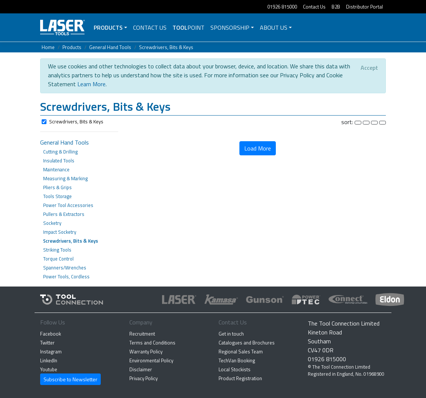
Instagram (51, 351)
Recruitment (142, 333)
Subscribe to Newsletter (70, 379)
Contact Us (314, 6)
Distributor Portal (364, 6)
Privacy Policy (143, 378)
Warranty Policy (145, 351)
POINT (188, 27)
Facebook (50, 333)
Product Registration (240, 378)
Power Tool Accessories (68, 205)
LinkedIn (48, 360)
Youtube (48, 369)
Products (108, 27)
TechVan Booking (237, 360)
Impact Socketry (59, 232)
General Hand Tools (110, 47)
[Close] (369, 68)
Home (48, 47)
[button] (213, 107)
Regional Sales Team (241, 351)
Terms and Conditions (152, 342)
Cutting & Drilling (60, 151)
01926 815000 (282, 6)
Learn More (91, 84)
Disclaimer (140, 369)
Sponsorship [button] (229, 27)
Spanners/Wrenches (64, 267)
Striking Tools (57, 249)
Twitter (47, 342)
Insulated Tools (58, 160)
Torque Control (58, 258)
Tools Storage (57, 196)
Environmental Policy (151, 360)
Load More (257, 148)
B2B (336, 6)
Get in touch (231, 333)
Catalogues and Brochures (247, 342)
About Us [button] (273, 27)
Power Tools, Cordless (66, 276)
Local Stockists (235, 369)
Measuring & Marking (65, 178)
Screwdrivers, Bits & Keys (166, 47)
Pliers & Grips (57, 187)
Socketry (52, 223)
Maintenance (56, 169)
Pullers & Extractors (63, 214)
